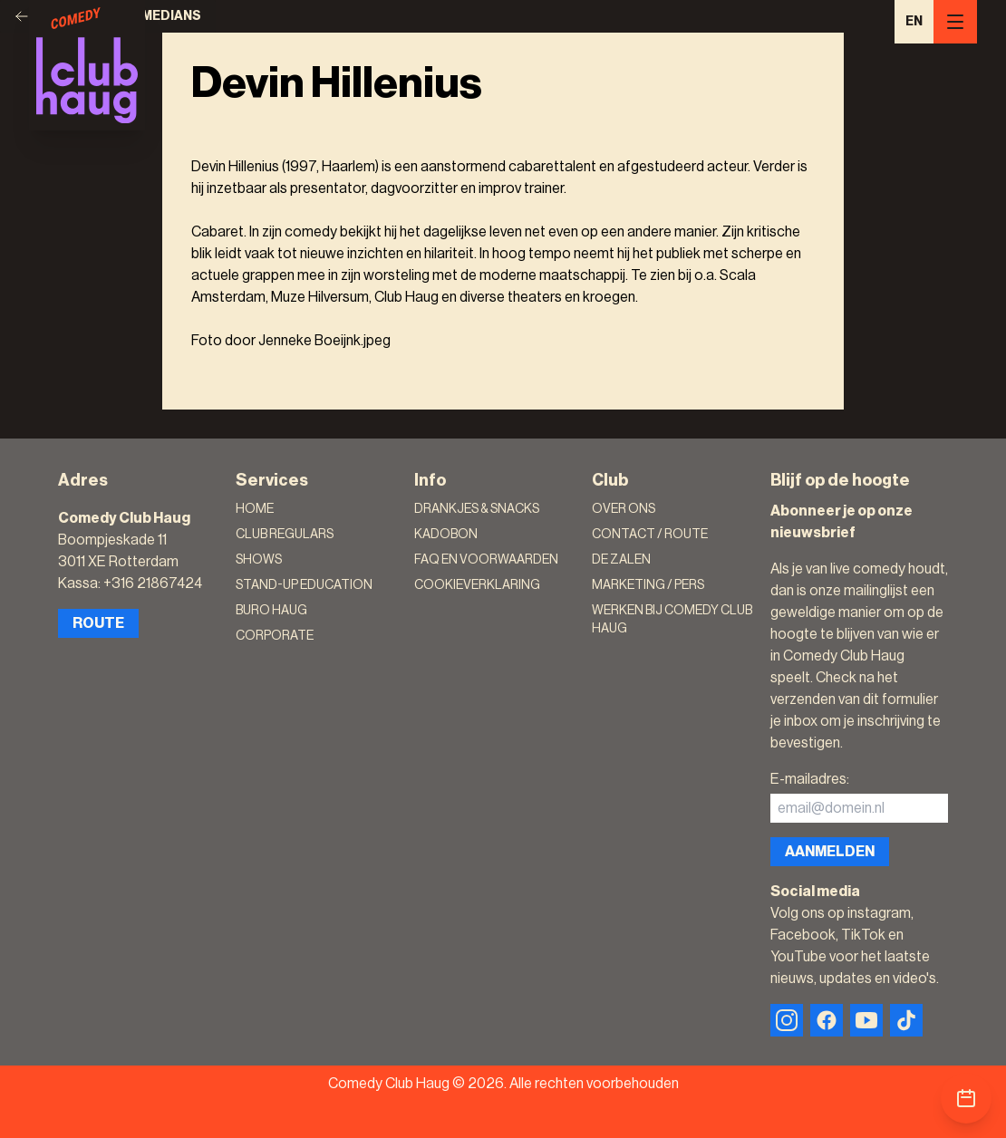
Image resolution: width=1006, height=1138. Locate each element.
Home (255, 509)
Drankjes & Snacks (476, 509)
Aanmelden (830, 851)
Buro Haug (271, 610)
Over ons (623, 509)
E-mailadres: (809, 779)
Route (98, 623)
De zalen (621, 560)
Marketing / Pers (648, 585)
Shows (259, 560)
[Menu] (955, 21)
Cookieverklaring (477, 585)
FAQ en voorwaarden (486, 560)
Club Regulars (285, 534)
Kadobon (446, 534)
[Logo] (87, 65)
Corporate (275, 636)
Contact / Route (650, 534)
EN (914, 21)
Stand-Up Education (304, 585)
